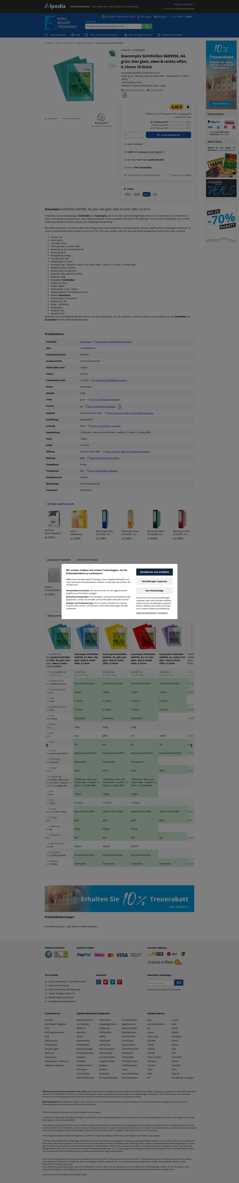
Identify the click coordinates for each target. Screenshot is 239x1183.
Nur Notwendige (155, 590)
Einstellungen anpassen (154, 581)
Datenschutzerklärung (146, 613)
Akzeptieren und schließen (154, 571)
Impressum (162, 613)
